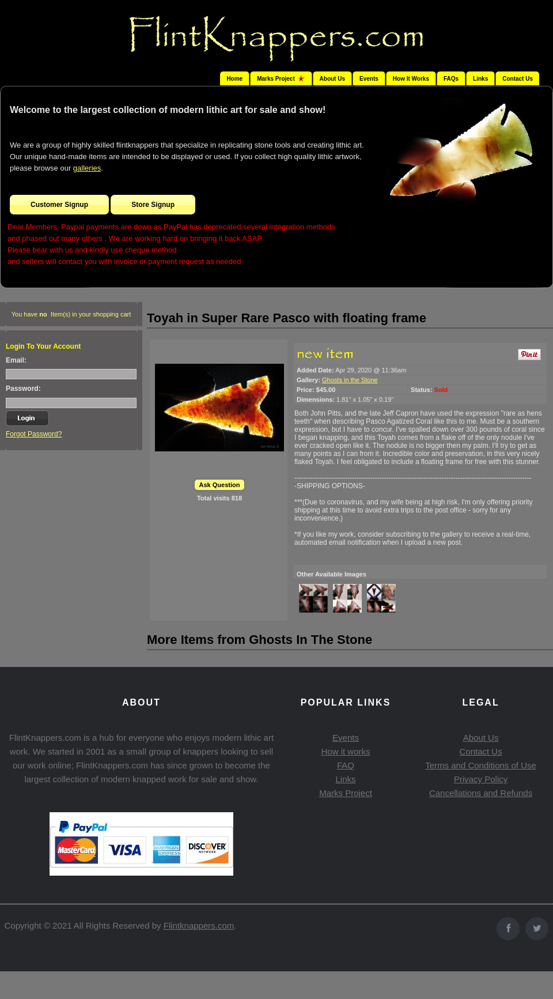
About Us (332, 79)
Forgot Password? (34, 434)
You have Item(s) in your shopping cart (71, 314)
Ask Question (219, 484)
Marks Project (345, 793)
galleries (87, 168)
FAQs (451, 79)
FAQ (345, 765)
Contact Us (517, 79)
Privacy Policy (480, 779)
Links (480, 79)
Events (368, 79)
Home (234, 79)
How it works (345, 751)
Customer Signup (59, 205)
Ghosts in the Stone (350, 379)
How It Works (411, 79)
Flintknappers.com (199, 925)
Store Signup (153, 205)
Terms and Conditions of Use (480, 765)
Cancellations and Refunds (480, 793)
